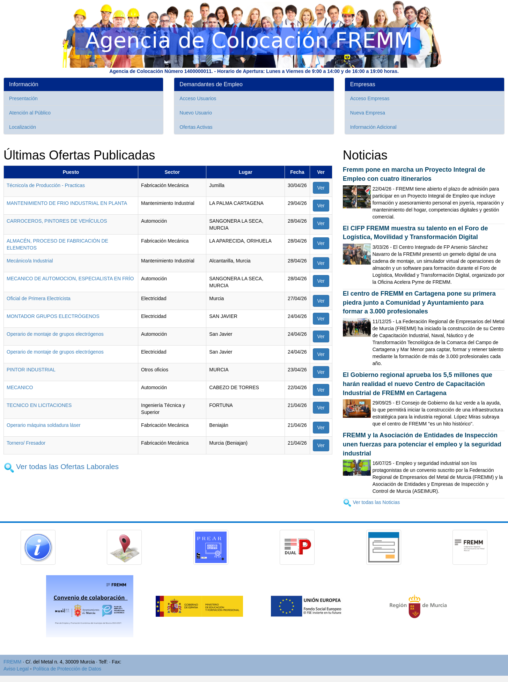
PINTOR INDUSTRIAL (31, 369)
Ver (321, 188)
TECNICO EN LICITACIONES (39, 405)
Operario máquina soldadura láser (44, 425)
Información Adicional (373, 127)
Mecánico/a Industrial (30, 261)
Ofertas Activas (195, 127)
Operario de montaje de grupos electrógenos (55, 334)
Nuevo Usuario (195, 113)
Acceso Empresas (370, 98)
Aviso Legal (16, 669)
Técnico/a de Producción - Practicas (46, 185)
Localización (22, 127)
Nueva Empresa (367, 113)
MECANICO (20, 387)
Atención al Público (30, 113)
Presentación (23, 98)
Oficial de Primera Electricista (39, 298)
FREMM (12, 662)
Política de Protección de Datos (67, 669)
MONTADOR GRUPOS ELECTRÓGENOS (53, 316)
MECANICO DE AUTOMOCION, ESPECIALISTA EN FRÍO (70, 278)
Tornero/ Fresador (26, 443)
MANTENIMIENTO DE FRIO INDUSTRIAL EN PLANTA (67, 203)
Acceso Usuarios (197, 98)
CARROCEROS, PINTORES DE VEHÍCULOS (57, 221)
